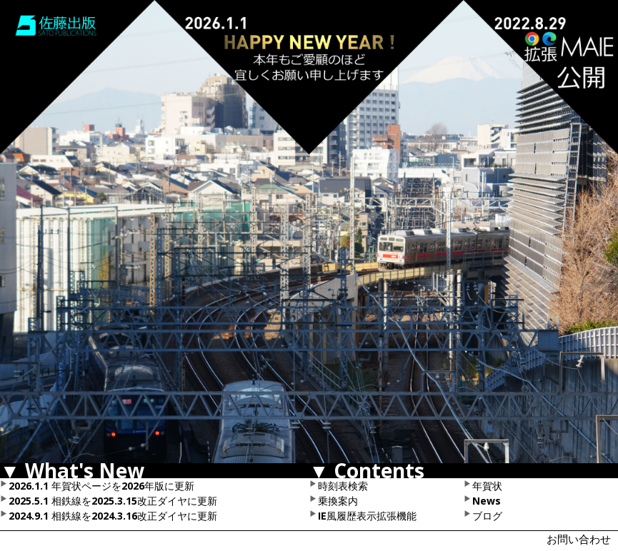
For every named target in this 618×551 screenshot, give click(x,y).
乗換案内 (338, 500)
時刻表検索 (343, 485)
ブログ (487, 515)
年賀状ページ (81, 485)
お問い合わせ (579, 539)
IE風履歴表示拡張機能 (367, 515)
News (486, 500)
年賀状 (487, 485)
